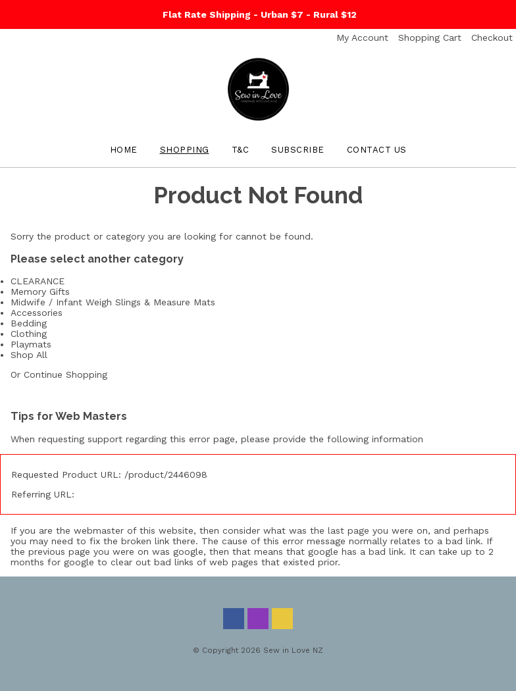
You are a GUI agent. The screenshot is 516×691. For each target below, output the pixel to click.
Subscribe (297, 150)
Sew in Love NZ (293, 650)
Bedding (29, 323)
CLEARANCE (37, 281)
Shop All (29, 354)
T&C (240, 150)
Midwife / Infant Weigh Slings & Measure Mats (113, 302)
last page (348, 530)
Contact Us (377, 150)
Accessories (37, 312)
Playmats (31, 344)
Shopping (184, 150)
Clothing (29, 333)
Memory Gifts (40, 291)
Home (124, 150)
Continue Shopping (65, 374)
